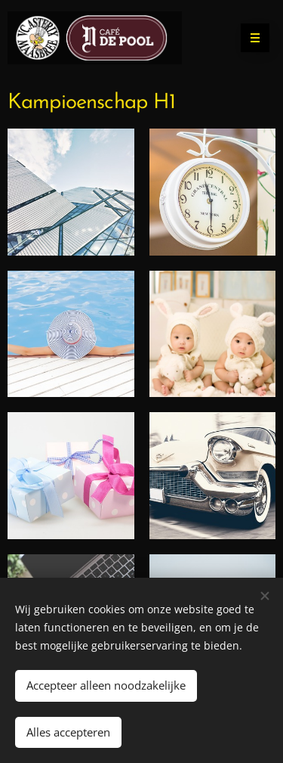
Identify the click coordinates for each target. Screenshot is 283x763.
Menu (250, 38)
